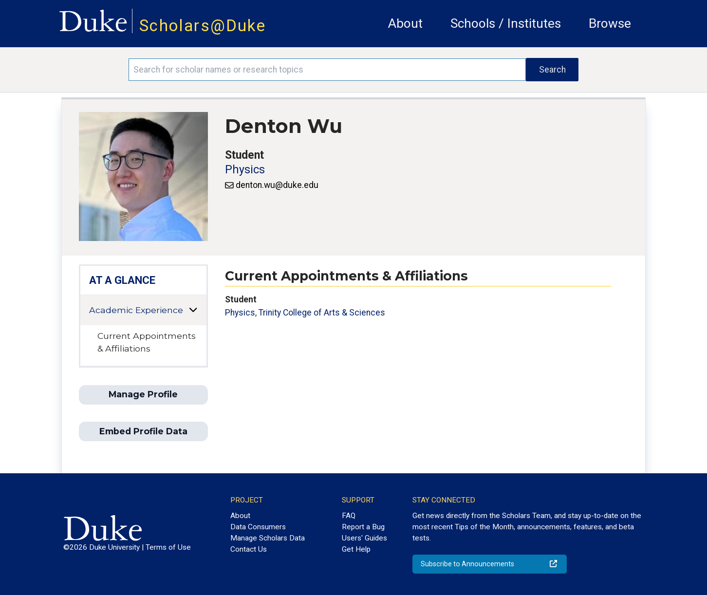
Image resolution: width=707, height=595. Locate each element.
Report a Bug (363, 526)
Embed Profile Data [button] (143, 431)
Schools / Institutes (505, 23)
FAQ (348, 515)
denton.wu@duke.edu (277, 185)
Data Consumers (258, 526)
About (405, 23)
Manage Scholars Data (267, 538)
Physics (245, 169)
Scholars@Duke (202, 25)
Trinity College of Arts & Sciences (322, 312)
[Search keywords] (327, 69)
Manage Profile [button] (143, 394)
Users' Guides (364, 538)
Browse (610, 23)
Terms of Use (168, 547)
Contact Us (248, 549)
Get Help (356, 549)
